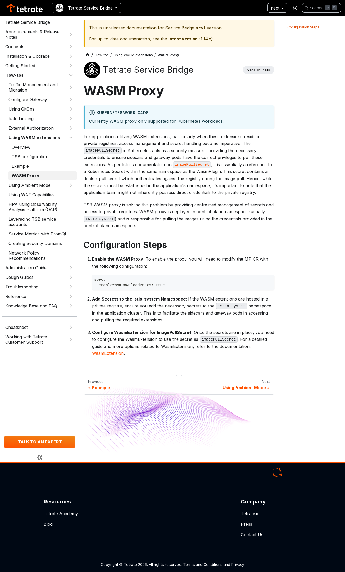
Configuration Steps (303, 27)
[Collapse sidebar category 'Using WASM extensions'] (71, 137)
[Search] (321, 8)
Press (246, 524)
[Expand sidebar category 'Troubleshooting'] (71, 287)
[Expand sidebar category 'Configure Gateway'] (71, 99)
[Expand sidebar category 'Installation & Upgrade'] (71, 56)
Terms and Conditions (203, 564)
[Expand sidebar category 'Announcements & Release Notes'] (71, 34)
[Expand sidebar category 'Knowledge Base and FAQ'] (71, 306)
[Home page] (87, 55)
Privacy (237, 564)
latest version (183, 39)
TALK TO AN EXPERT (40, 441)
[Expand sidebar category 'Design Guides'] (71, 277)
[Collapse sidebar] (39, 457)
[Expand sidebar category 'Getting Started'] (71, 65)
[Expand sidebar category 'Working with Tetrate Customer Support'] (71, 339)
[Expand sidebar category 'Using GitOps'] (71, 109)
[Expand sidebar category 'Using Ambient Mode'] (71, 185)
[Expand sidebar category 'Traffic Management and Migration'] (71, 87)
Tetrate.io (250, 513)
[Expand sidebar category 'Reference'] (71, 296)
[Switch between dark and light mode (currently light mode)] (295, 8)
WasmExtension (108, 353)
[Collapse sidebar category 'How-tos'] (71, 75)
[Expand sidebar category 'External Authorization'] (71, 128)
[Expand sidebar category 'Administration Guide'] (71, 268)
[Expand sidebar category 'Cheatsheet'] (71, 327)
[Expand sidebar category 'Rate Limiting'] (71, 118)
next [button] (275, 8)
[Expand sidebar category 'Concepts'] (71, 46)
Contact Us (252, 534)
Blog (48, 524)
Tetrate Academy (61, 513)
